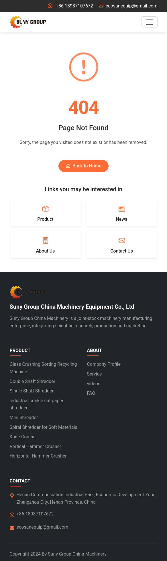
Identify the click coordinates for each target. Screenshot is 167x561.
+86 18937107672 (74, 6)
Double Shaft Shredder (33, 381)
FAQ (91, 393)
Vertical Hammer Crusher (35, 446)
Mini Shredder (24, 417)
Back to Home (83, 166)
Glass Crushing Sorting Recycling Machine (43, 367)
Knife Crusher (23, 436)
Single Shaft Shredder (32, 391)
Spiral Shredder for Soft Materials (43, 427)
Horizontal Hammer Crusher (38, 456)
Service (94, 374)
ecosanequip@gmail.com (132, 6)
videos (94, 383)
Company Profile (104, 364)
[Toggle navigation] (150, 22)
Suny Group (59, 554)
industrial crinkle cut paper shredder (37, 404)
